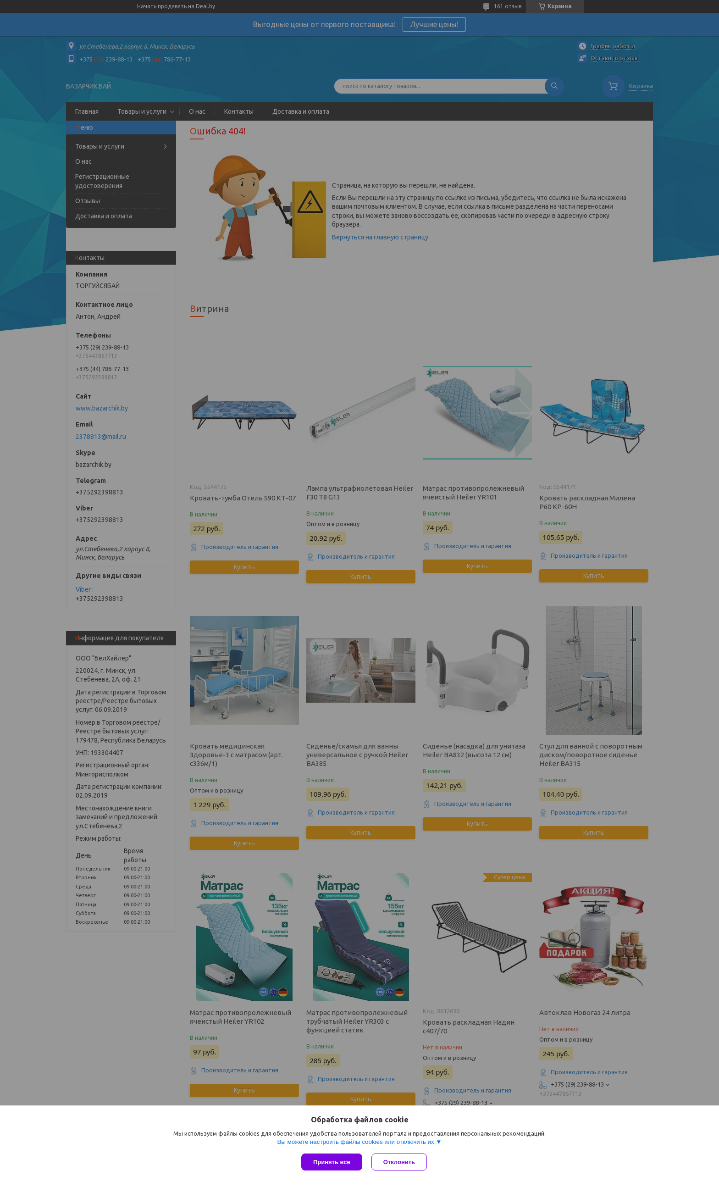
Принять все (331, 1162)
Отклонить (399, 1162)
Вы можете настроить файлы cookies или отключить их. (356, 1141)
